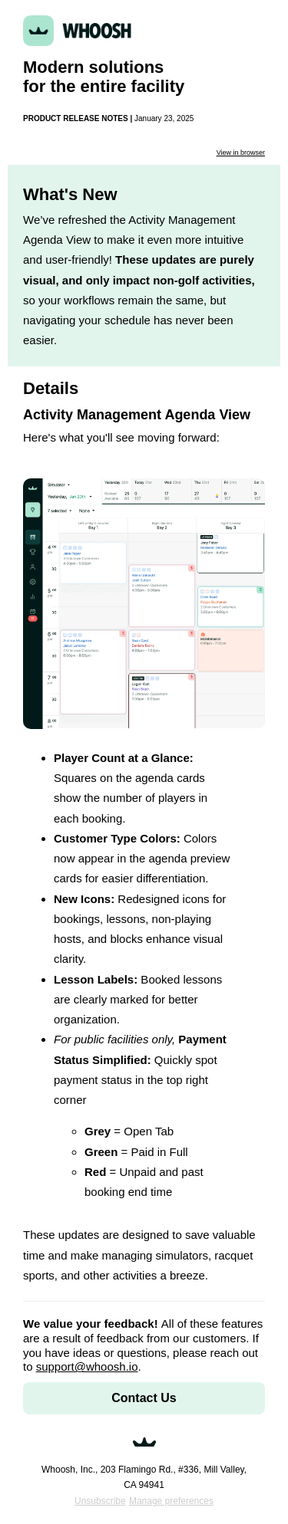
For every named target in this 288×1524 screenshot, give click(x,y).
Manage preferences (171, 1501)
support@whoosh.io (87, 1366)
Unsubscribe (100, 1501)
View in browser (241, 152)
